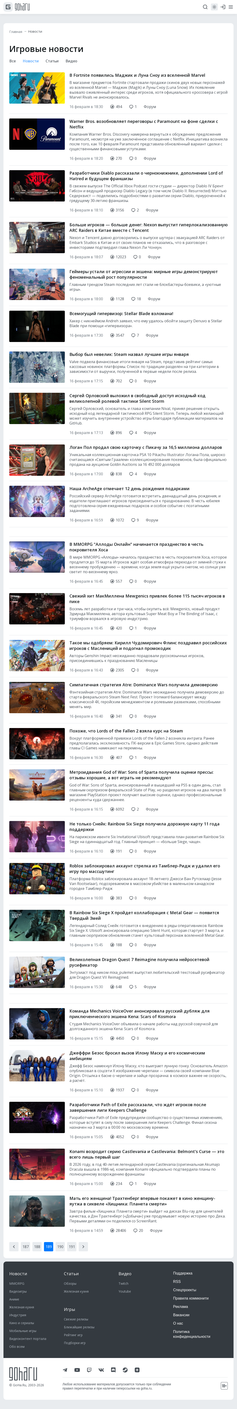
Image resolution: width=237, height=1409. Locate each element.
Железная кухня (21, 1307)
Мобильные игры (22, 1331)
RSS (177, 1282)
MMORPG (16, 1283)
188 (37, 1247)
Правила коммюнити (191, 1298)
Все (12, 61)
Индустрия (17, 1315)
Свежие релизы (76, 1319)
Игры (69, 1309)
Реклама (180, 1307)
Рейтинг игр (73, 1335)
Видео (75, 61)
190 (60, 1247)
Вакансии (181, 1315)
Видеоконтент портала (27, 1338)
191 (72, 1247)
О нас (178, 1323)
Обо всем (17, 1346)
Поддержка (182, 1273)
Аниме (14, 1299)
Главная (16, 31)
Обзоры (70, 1283)
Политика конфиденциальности (191, 1334)
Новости (38, 31)
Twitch (123, 1283)
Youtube (124, 1291)
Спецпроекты (184, 1290)
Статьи (55, 61)
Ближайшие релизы (79, 1327)
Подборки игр (75, 1343)
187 (25, 1247)
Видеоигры (18, 1291)
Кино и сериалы (21, 1323)
